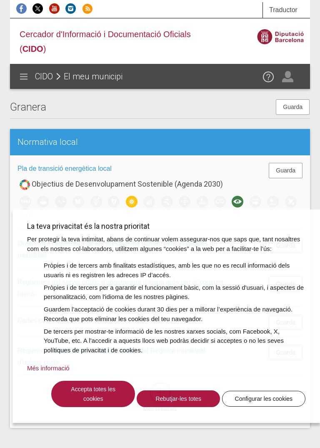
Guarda (292, 107)
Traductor (283, 9)
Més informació (48, 368)
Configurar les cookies (264, 398)
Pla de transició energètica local (65, 168)
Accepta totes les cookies (93, 394)
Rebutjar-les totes (178, 398)
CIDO (44, 76)
